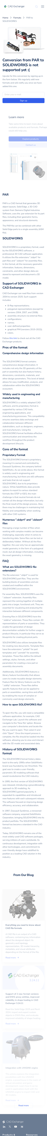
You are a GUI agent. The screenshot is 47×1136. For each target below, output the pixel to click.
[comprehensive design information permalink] (4, 357)
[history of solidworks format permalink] (13, 753)
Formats (17, 17)
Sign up (23, 100)
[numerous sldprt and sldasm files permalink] (9, 523)
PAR (5, 195)
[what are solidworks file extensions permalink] (17, 570)
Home (5, 17)
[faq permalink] (10, 561)
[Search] (36, 6)
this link (13, 338)
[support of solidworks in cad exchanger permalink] (25, 288)
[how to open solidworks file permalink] (4, 708)
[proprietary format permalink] (26, 455)
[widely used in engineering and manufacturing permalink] (21, 398)
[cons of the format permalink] (29, 449)
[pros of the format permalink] (28, 347)
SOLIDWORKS (13, 238)
